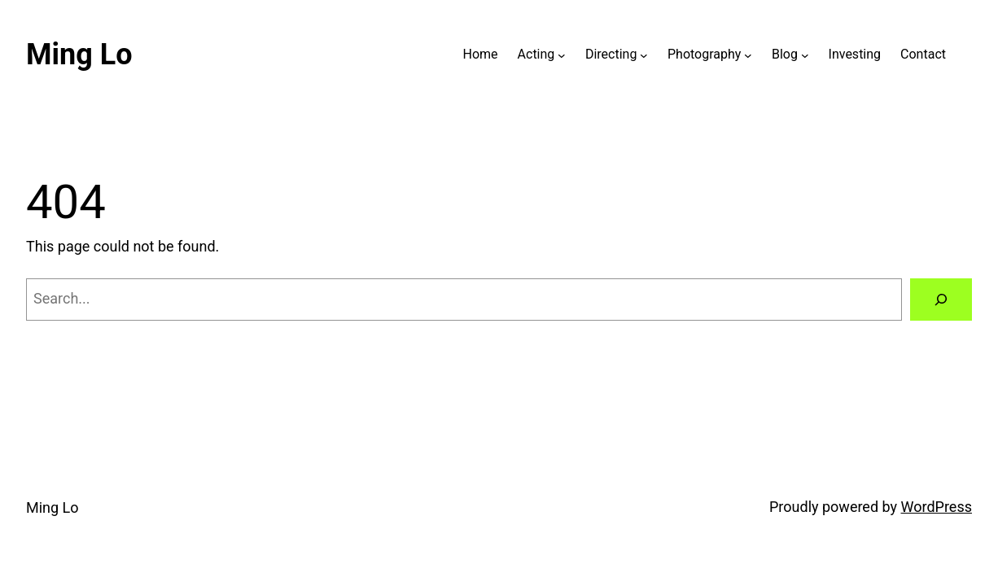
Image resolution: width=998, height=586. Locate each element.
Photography (704, 54)
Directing (611, 54)
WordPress (936, 506)
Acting (536, 54)
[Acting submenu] (562, 54)
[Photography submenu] (748, 54)
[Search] (941, 299)
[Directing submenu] (644, 54)
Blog (785, 54)
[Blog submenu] (805, 54)
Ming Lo (79, 54)
